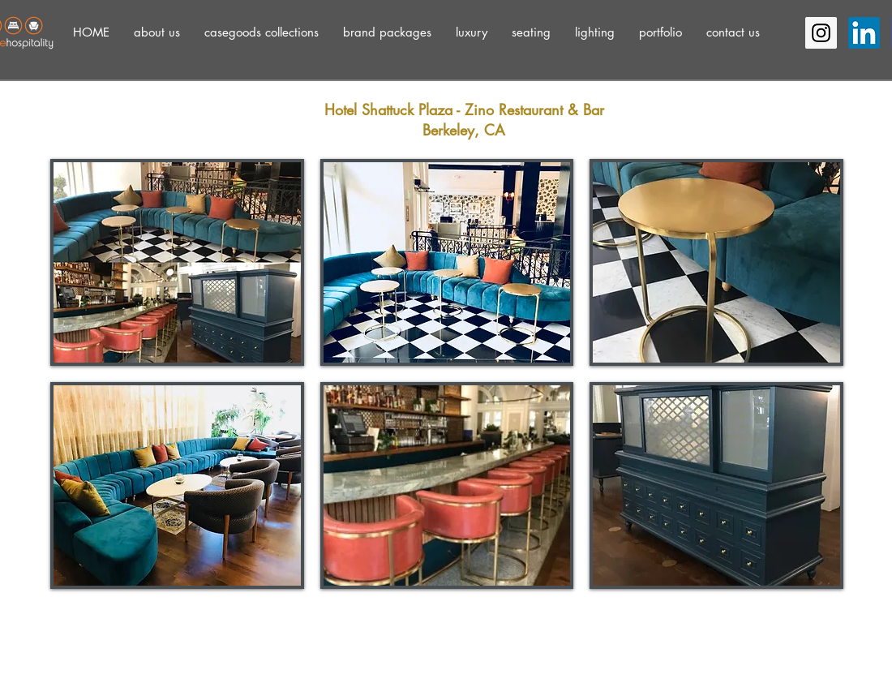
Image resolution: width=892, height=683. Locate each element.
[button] (157, 32)
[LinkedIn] (864, 33)
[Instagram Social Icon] (821, 33)
